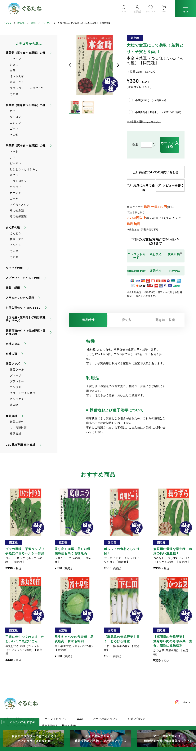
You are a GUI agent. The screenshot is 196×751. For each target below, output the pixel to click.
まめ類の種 (13, 227)
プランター (17, 381)
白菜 (13, 70)
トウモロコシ (18, 180)
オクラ (14, 175)
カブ (13, 110)
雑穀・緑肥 (13, 287)
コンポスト (17, 387)
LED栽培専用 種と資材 (20, 444)
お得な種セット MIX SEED (23, 307)
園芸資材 (11, 416)
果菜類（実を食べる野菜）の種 (26, 145)
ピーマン (15, 163)
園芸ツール (17, 369)
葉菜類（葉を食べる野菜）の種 (26, 52)
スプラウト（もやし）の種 (23, 277)
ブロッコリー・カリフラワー (28, 88)
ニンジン (15, 122)
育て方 (127, 320)
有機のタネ (13, 343)
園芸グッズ (13, 363)
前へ (70, 65)
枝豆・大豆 (17, 239)
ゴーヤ (14, 198)
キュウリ (15, 186)
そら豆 (14, 251)
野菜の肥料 (17, 421)
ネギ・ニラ (17, 82)
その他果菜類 (18, 216)
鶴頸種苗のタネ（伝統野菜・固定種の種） (26, 332)
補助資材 (15, 433)
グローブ (15, 375)
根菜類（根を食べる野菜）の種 (26, 105)
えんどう (15, 233)
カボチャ (15, 192)
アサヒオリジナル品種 (20, 297)
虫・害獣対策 (18, 427)
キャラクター (18, 398)
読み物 (14, 404)
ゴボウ (14, 128)
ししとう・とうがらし (24, 169)
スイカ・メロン (20, 204)
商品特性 (88, 320)
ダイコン (15, 116)
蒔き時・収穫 (165, 320)
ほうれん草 (17, 76)
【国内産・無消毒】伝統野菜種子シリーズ (26, 319)
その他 (14, 94)
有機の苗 (11, 353)
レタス (14, 64)
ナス (13, 157)
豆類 (33, 22)
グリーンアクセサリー (24, 393)
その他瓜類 (17, 210)
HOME (7, 22)
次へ (118, 65)
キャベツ (15, 58)
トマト (14, 151)
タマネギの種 (14, 267)
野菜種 (21, 22)
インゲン (47, 22)
